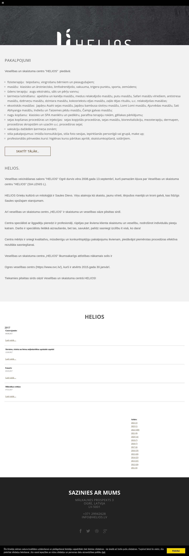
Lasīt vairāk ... (10, 340)
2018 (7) (134, 444)
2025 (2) (134, 423)
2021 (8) (134, 433)
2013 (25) (134, 461)
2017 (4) (134, 447)
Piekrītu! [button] (176, 551)
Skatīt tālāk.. (27, 151)
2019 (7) (134, 440)
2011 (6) (134, 468)
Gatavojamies (11, 331)
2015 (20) (134, 454)
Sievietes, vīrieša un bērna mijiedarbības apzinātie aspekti (29, 349)
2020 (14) (134, 437)
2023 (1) (134, 426)
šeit (103, 552)
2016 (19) (134, 451)
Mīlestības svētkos (13, 387)
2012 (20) (134, 465)
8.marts (8, 368)
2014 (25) (134, 458)
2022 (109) (135, 430)
